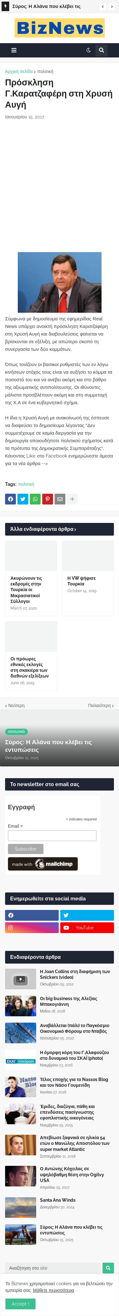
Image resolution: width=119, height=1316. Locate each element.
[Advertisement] (59, 186)
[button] (103, 6)
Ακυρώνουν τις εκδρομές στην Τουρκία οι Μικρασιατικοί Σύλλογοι (26, 590)
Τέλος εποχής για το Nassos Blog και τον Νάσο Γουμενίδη (74, 1082)
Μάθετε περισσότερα (53, 1290)
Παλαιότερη (99, 705)
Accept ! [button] (20, 1303)
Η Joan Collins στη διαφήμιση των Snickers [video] (75, 974)
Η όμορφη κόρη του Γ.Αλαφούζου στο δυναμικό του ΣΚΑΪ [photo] (74, 1055)
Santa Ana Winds (58, 1200)
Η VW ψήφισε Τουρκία (82, 581)
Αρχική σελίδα (19, 71)
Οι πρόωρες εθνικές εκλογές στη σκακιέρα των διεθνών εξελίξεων (29, 667)
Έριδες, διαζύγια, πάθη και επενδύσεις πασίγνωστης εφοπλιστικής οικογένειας (67, 1112)
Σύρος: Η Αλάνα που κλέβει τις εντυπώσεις (46, 7)
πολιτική (45, 71)
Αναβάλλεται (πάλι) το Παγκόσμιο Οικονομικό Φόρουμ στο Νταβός (74, 1028)
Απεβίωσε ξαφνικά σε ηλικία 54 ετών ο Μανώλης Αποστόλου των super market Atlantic (74, 1143)
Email (15, 826)
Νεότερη (16, 705)
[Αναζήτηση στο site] (53, 1268)
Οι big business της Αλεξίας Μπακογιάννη (68, 1001)
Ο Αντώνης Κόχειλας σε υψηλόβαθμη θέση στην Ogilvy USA (72, 1174)
